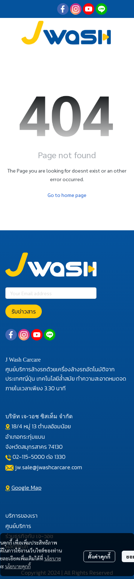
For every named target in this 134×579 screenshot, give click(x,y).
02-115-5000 (29, 456)
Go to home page (67, 195)
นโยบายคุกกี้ (18, 566)
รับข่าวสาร (23, 311)
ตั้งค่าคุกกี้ (99, 556)
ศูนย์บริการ (18, 526)
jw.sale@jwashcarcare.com (48, 467)
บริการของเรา (21, 515)
